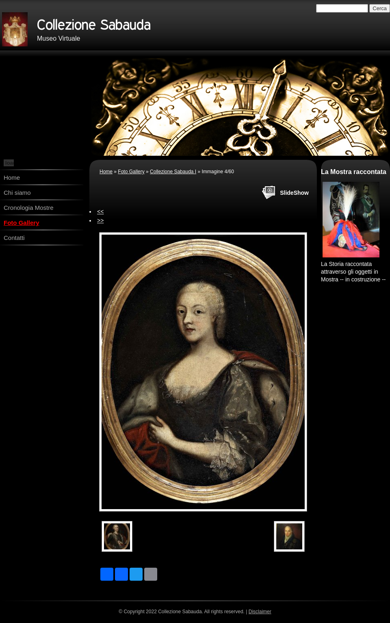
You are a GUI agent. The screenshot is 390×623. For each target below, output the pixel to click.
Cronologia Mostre (29, 207)
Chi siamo (17, 192)
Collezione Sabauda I (173, 171)
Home (12, 177)
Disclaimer (260, 611)
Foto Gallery (21, 222)
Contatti (14, 237)
